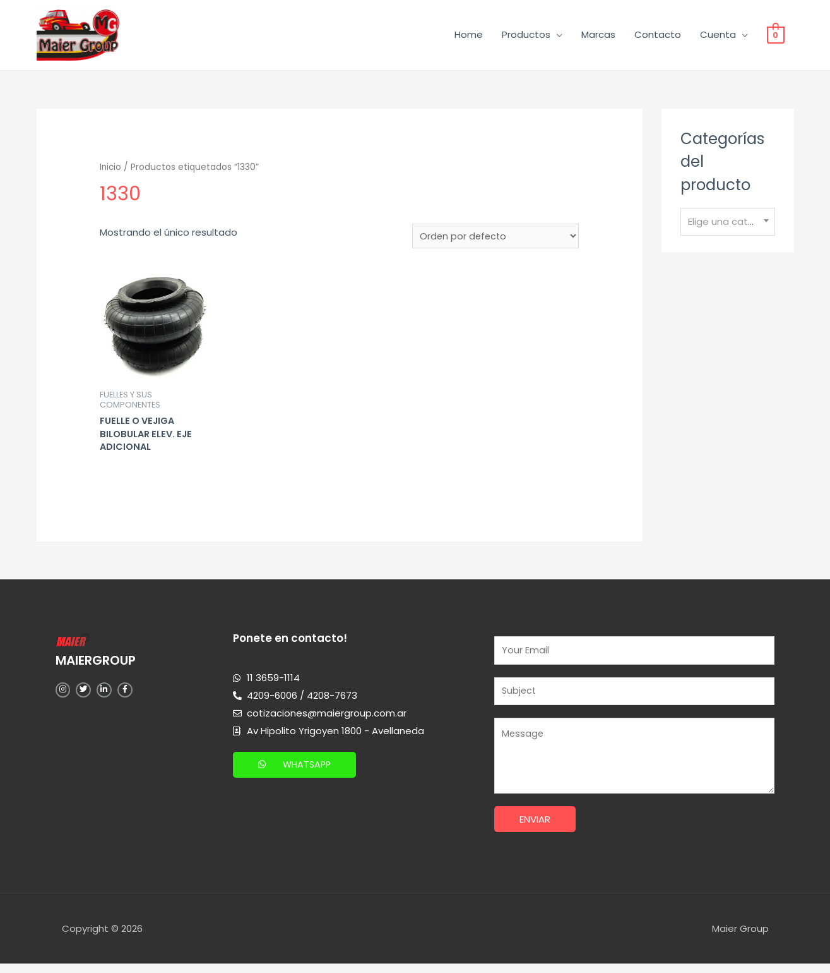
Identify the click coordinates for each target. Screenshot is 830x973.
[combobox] (727, 225)
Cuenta (718, 36)
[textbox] (728, 225)
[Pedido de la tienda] (494, 240)
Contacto (657, 36)
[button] (296, 771)
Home (468, 36)
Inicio (111, 170)
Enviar (534, 829)
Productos (526, 36)
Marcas (598, 36)
